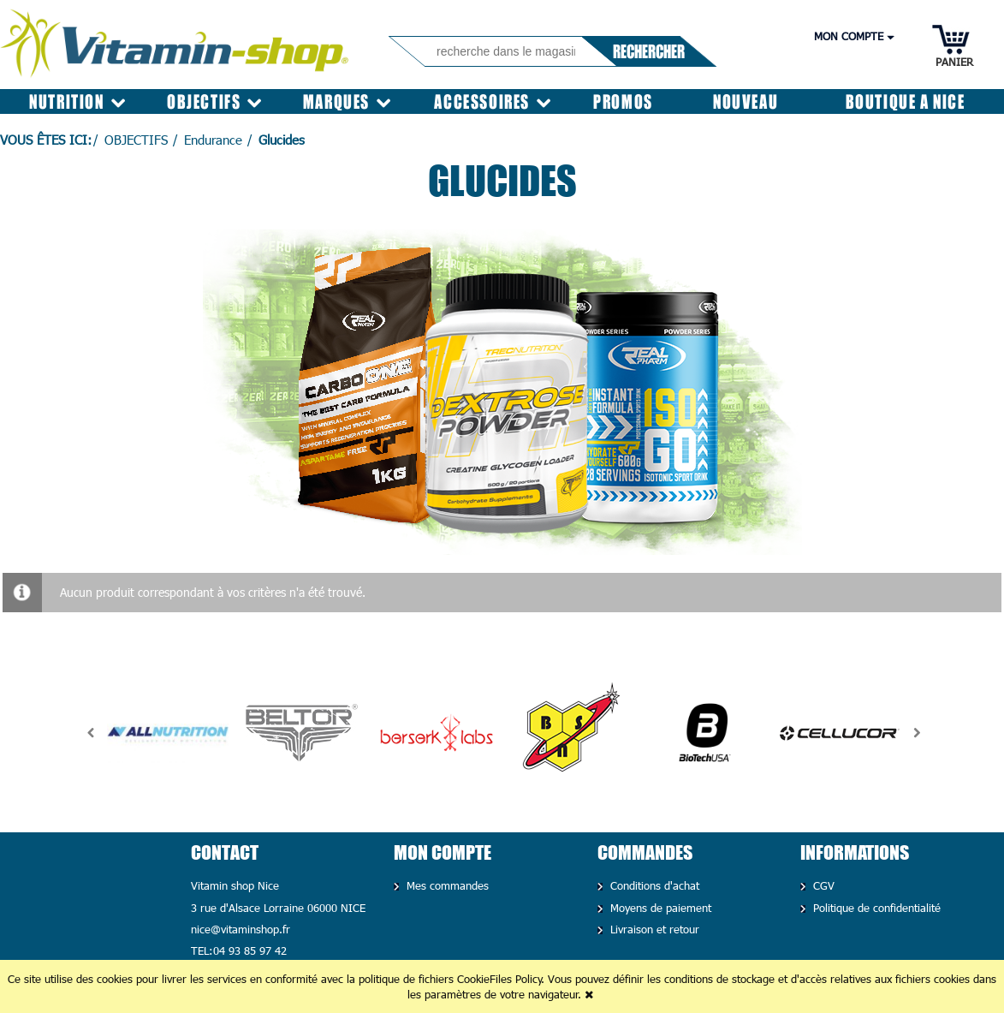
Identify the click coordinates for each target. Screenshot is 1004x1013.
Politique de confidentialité (875, 908)
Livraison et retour (652, 929)
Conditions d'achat (652, 885)
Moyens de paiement (658, 908)
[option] (167, 733)
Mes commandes (445, 885)
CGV (822, 885)
